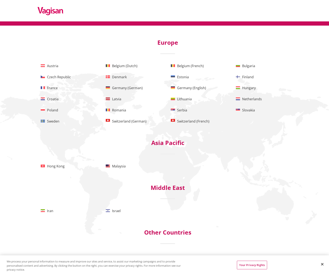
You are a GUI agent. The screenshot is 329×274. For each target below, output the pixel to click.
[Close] (322, 264)
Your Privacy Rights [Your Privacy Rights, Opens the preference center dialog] (252, 265)
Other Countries (167, 232)
